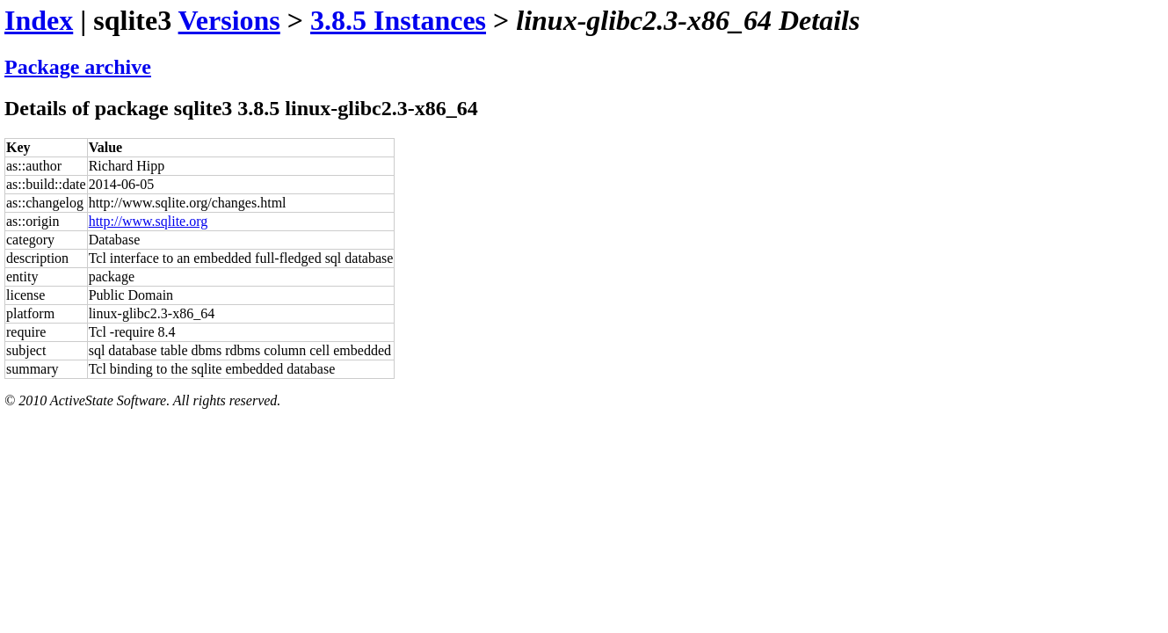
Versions (229, 20)
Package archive (77, 66)
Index (38, 20)
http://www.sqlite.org (148, 221)
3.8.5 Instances (398, 20)
